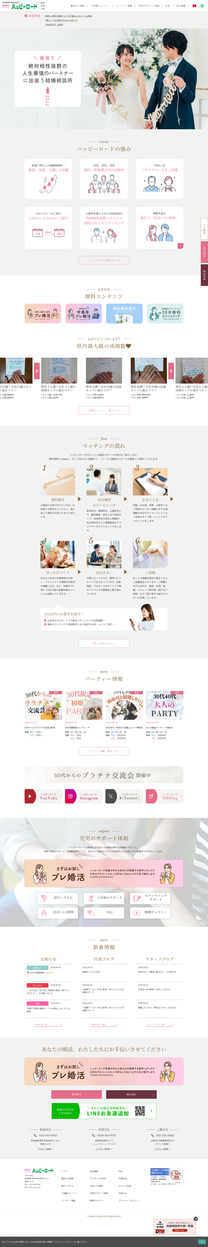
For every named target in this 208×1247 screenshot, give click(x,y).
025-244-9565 (48, 1175)
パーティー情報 (121, 5)
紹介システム (65, 1220)
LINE (202, 6)
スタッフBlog (123, 1220)
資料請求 (204, 252)
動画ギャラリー (95, 1229)
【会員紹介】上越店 (55, 24)
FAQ (118, 1211)
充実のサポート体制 (147, 5)
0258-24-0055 (107, 1175)
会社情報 (181, 5)
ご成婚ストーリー (96, 5)
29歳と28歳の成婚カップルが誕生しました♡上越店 (72, 15)
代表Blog (120, 1215)
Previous (37, 372)
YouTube (194, 6)
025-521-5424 (165, 1175)
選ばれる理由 (72, 5)
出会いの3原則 (94, 1220)
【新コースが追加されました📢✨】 (64, 20)
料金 (167, 5)
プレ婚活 (204, 229)
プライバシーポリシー (127, 1229)
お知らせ (120, 1225)
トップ (61, 1211)
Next (171, 372)
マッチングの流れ (96, 1215)
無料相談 (204, 275)
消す (196, 1219)
